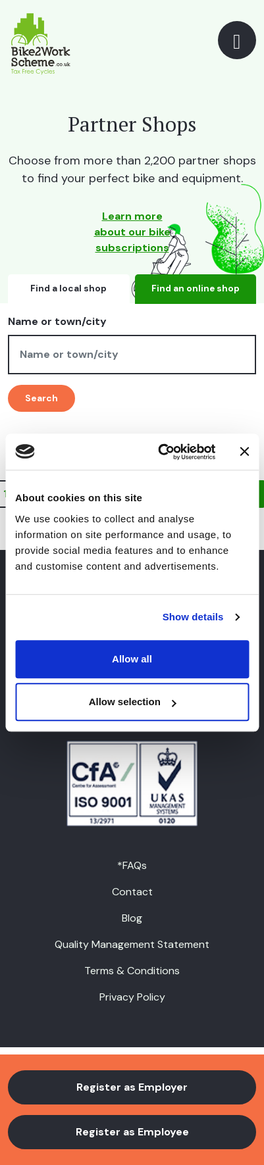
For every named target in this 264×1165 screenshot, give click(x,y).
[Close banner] (244, 452)
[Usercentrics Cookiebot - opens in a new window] (161, 451)
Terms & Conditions (132, 971)
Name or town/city (57, 321)
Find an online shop (195, 288)
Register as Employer (132, 1087)
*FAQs (132, 865)
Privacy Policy (132, 997)
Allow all (132, 658)
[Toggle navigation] (237, 40)
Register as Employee (132, 1132)
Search (41, 398)
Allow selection (132, 701)
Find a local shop (68, 288)
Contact (132, 892)
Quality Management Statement (132, 944)
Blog (132, 918)
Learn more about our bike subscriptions (132, 232)
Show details (193, 616)
